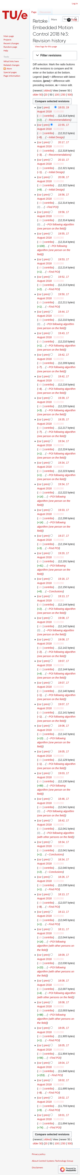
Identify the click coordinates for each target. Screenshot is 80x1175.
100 (57, 94)
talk (40, 115)
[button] (55, 55)
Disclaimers (37, 1167)
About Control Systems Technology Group (52, 1160)
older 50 (37, 94)
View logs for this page (46, 46)
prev (46, 107)
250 (63, 94)
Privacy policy (38, 1154)
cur (39, 124)
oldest (47, 90)
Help (71, 20)
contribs (48, 115)
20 (46, 94)
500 (69, 94)
